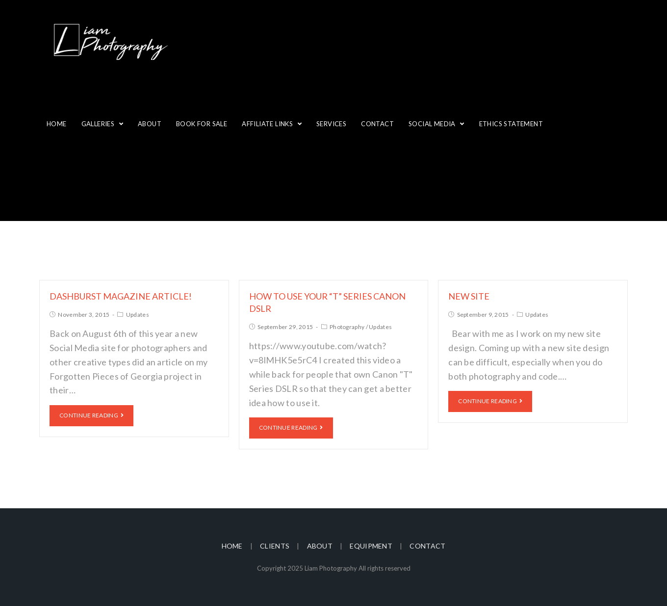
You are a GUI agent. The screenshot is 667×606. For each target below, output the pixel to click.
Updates (137, 314)
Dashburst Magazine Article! (121, 296)
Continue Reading (91, 415)
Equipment (371, 546)
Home (232, 546)
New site (468, 296)
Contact (427, 546)
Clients (274, 546)
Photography (347, 327)
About (320, 546)
